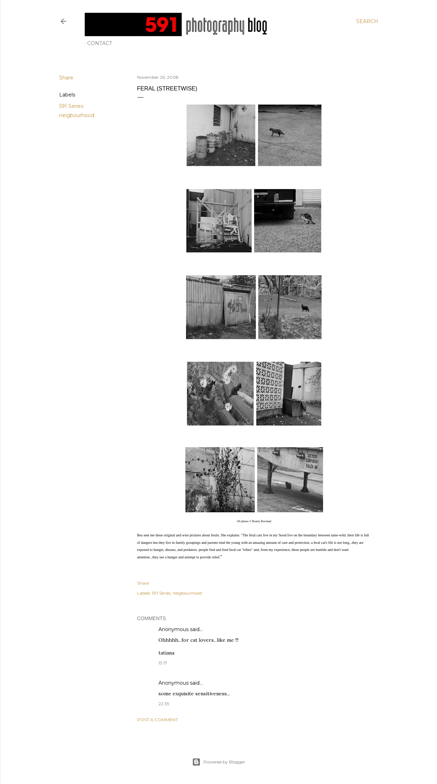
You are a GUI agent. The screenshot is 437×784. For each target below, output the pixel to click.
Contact (99, 43)
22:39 (163, 703)
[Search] (367, 21)
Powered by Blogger (218, 762)
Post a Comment (157, 719)
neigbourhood (76, 115)
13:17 (162, 663)
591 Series (71, 106)
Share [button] (66, 77)
